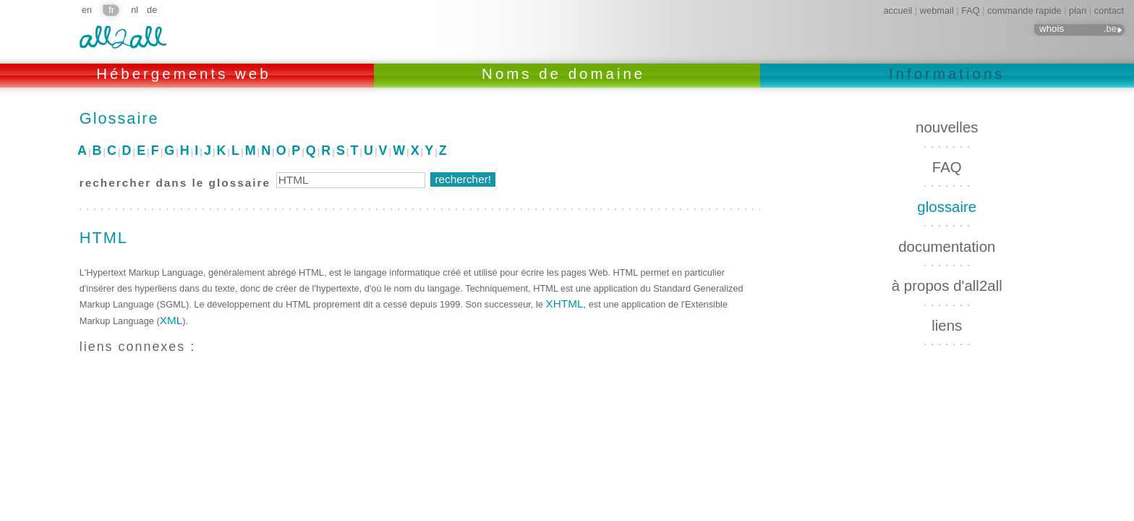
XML (171, 320)
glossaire (946, 206)
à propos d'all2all (947, 285)
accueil (898, 10)
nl (134, 9)
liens (947, 325)
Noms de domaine (567, 73)
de (152, 9)
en (87, 9)
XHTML (564, 303)
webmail (937, 10)
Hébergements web (187, 73)
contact (1109, 10)
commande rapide (1024, 10)
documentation (946, 246)
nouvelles (947, 127)
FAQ (970, 10)
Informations (947, 73)
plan (1077, 10)
